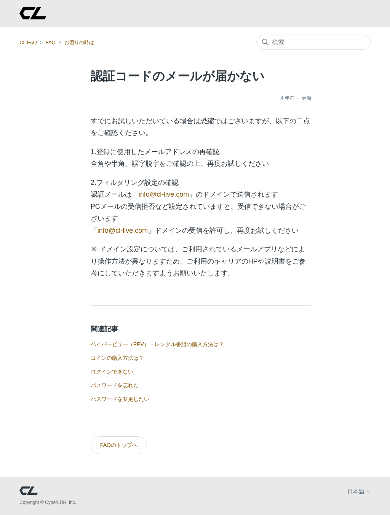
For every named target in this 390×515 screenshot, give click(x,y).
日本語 (359, 491)
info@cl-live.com (164, 194)
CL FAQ (28, 42)
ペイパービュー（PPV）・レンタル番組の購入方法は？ (157, 344)
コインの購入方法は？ (117, 358)
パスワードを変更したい (120, 399)
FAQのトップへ (118, 445)
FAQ (51, 42)
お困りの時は (79, 42)
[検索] (313, 42)
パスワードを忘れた (115, 385)
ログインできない (112, 372)
